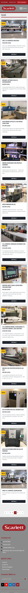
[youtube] (6, 584)
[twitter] (2, 584)
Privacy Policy (6, 569)
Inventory (4, 562)
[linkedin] (10, 584)
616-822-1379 (12, 2)
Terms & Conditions (7, 567)
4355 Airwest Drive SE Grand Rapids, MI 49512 (13, 551)
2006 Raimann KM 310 (8, 204)
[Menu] (21, 8)
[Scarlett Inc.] (14, 527)
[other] (17, 584)
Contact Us (5, 564)
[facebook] (14, 584)
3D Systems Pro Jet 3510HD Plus (13, 409)
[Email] (14, 579)
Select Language (21, 2)
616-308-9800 (4, 2)
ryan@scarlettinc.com (8, 547)
